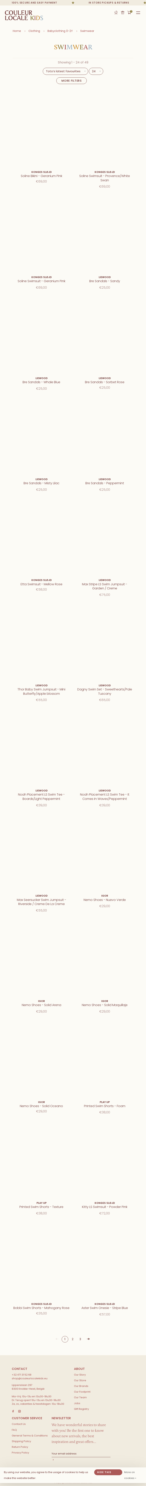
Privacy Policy (20, 1452)
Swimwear (87, 31)
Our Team (80, 1397)
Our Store (80, 1380)
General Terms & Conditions (30, 1435)
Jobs (77, 1403)
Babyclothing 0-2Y (60, 31)
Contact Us (19, 1424)
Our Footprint (82, 1391)
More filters (71, 81)
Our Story (80, 1374)
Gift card (123, 12)
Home (17, 31)
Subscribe (81, 1460)
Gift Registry (116, 12)
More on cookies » (130, 1475)
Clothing (34, 31)
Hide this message (104, 1473)
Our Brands (81, 1386)
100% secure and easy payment (37, 2)
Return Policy (20, 1447)
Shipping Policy (21, 1441)
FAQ (14, 1430)
